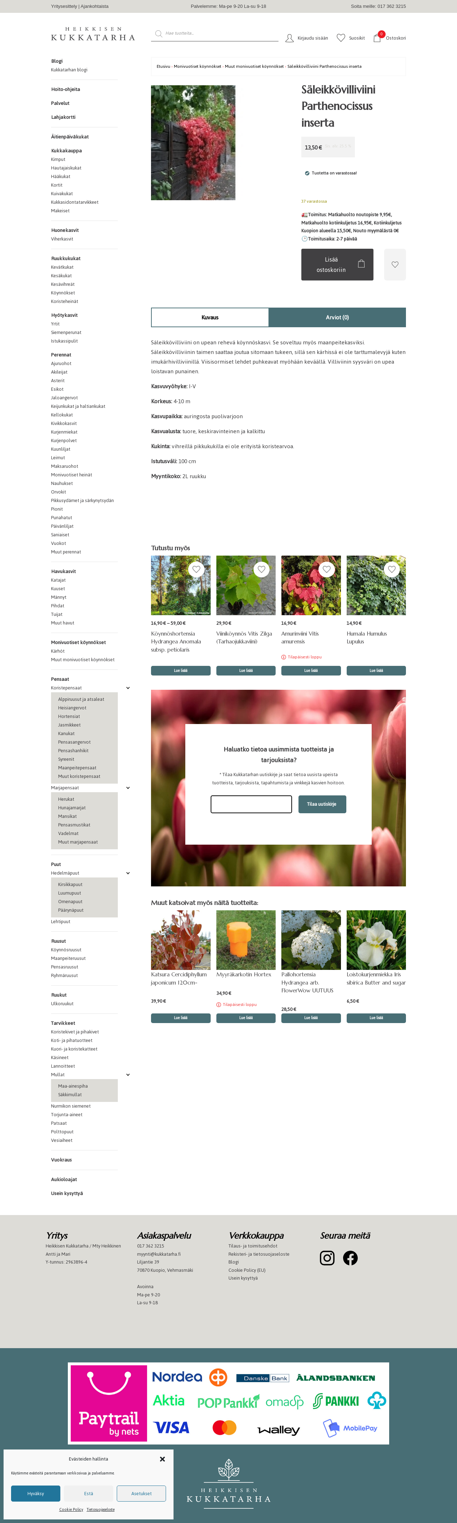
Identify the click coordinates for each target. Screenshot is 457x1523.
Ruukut (58, 995)
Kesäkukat (61, 275)
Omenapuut (70, 901)
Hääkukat (60, 176)
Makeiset (60, 210)
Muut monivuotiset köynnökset (83, 659)
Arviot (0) (337, 317)
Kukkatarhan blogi (69, 69)
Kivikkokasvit (64, 423)
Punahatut (61, 517)
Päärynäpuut (71, 910)
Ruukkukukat (65, 258)
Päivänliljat (62, 526)
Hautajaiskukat (66, 167)
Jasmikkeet (69, 724)
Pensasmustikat (74, 824)
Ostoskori (392, 37)
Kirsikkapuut (70, 884)
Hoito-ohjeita (65, 89)
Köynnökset (63, 292)
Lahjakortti (63, 117)
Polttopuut (62, 1131)
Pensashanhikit (73, 750)
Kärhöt (58, 651)
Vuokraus (61, 1160)
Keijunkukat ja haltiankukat (78, 406)
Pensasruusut (64, 966)
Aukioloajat (64, 1179)
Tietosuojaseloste (101, 1509)
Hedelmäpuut (65, 873)
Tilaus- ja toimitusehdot (252, 1245)
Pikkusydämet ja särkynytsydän (82, 500)
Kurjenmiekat (64, 431)
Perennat (61, 355)
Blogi (56, 61)
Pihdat (57, 605)
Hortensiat (69, 716)
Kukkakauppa (66, 151)
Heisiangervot (72, 707)
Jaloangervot (64, 397)
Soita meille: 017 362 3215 (378, 6)
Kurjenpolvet (64, 440)
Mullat (58, 1074)
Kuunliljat (60, 449)
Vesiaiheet (61, 1140)
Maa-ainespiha (73, 1086)
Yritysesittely (64, 6)
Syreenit (66, 759)
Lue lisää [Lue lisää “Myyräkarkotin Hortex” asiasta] (246, 1018)
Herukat (66, 799)
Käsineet (60, 1057)
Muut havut (62, 622)
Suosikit (357, 38)
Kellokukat (62, 414)
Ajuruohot (61, 363)
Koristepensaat (66, 687)
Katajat (58, 580)
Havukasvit (63, 571)
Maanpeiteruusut (68, 958)
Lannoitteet (63, 1066)
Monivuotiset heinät (71, 474)
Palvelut (60, 103)
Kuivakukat (62, 193)
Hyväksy (35, 1493)
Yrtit (55, 323)
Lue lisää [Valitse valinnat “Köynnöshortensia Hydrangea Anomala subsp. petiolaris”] (180, 670)
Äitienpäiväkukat (70, 137)
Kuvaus (210, 317)
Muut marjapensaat (78, 842)
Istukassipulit (64, 341)
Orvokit (58, 491)
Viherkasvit (62, 238)
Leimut (58, 457)
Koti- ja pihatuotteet (71, 1040)
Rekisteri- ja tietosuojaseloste (259, 1254)
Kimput (58, 159)
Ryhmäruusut (64, 975)
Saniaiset (60, 534)
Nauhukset (62, 483)
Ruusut (58, 941)
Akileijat (59, 372)
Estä (88, 1493)
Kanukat (66, 733)
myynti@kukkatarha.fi (159, 1254)
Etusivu (163, 66)
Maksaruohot (64, 466)
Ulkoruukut (62, 1003)
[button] (162, 1459)
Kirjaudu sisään (313, 38)
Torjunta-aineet (66, 1114)
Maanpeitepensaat (77, 767)
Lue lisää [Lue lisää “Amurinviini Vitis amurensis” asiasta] (311, 670)
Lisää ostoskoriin (331, 264)
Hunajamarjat (72, 807)
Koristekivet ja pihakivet (75, 1031)
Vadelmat (68, 833)
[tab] (210, 317)
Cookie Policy (71, 1509)
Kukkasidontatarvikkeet (75, 202)
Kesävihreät (63, 284)
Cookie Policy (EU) (247, 1270)
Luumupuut (69, 893)
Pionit (57, 509)
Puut (56, 864)
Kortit (56, 185)
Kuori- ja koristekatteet (74, 1048)
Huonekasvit (65, 230)
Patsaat (59, 1123)
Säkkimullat (70, 1094)
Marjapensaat (65, 787)
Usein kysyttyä (67, 1193)
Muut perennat (66, 551)
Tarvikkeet (63, 1023)
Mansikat (67, 816)
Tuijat (56, 614)
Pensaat (60, 679)
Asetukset (141, 1493)
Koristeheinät (64, 301)
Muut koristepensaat (79, 776)
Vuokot (58, 543)
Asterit (58, 380)
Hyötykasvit (64, 315)
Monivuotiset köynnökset (78, 642)
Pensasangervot (74, 742)
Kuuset (58, 588)
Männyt (58, 597)
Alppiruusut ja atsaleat (81, 699)
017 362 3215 (150, 1245)
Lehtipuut (60, 921)
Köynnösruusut (66, 949)
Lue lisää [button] (246, 670)
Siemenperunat (66, 332)
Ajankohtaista (95, 6)
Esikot (57, 389)
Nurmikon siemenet (71, 1106)
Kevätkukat (62, 267)
